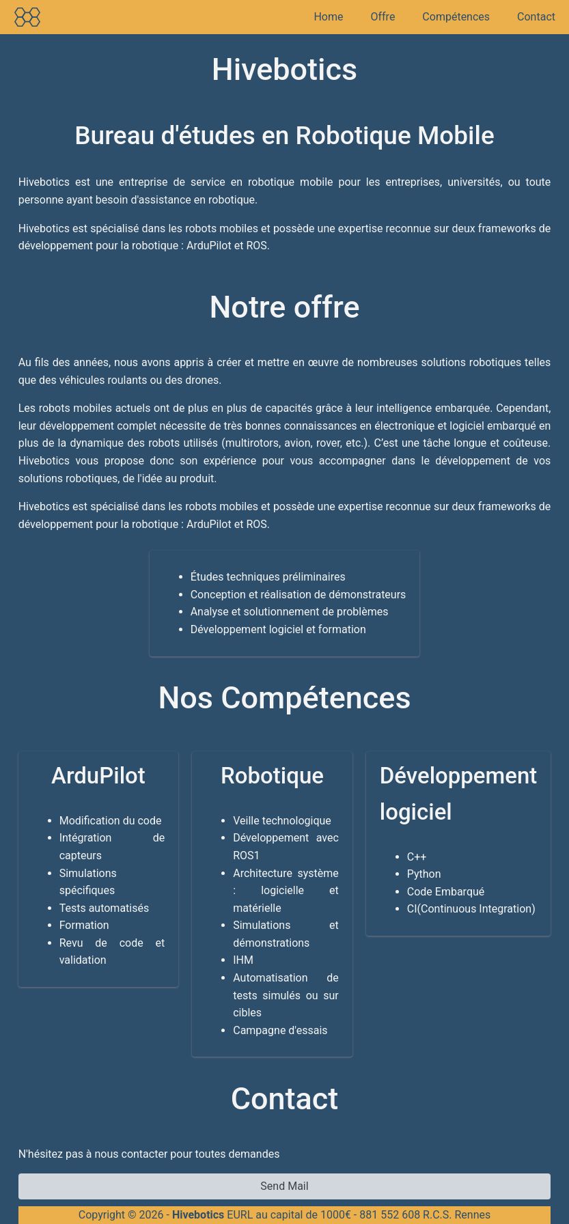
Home (328, 16)
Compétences (456, 16)
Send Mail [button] (284, 1186)
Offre (382, 16)
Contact (536, 16)
